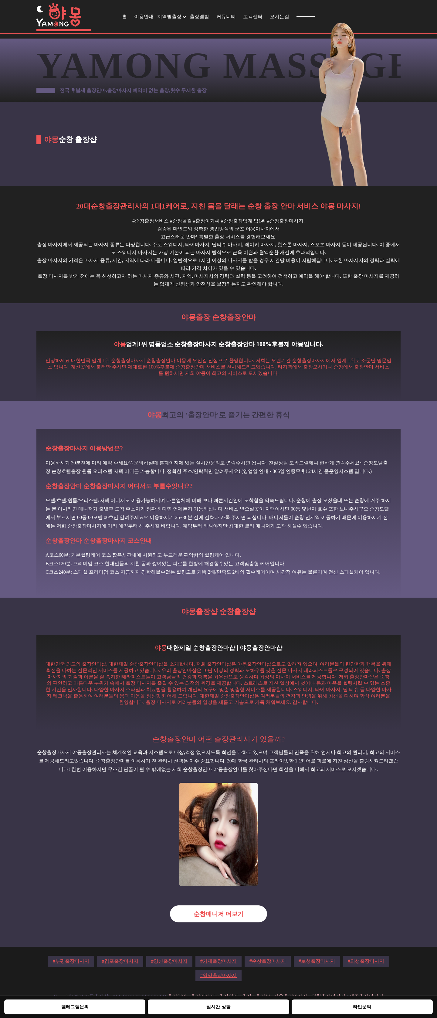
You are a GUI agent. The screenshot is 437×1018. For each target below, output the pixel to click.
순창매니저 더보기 (219, 914)
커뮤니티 (226, 16)
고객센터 (253, 16)
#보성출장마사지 (317, 961)
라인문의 (362, 1006)
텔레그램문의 (75, 1006)
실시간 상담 (218, 1006)
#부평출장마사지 (71, 961)
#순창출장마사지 (267, 961)
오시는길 (279, 16)
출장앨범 (199, 16)
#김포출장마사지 (120, 961)
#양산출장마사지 (169, 961)
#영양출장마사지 (218, 975)
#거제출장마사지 (218, 961)
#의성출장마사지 (366, 961)
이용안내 (144, 16)
